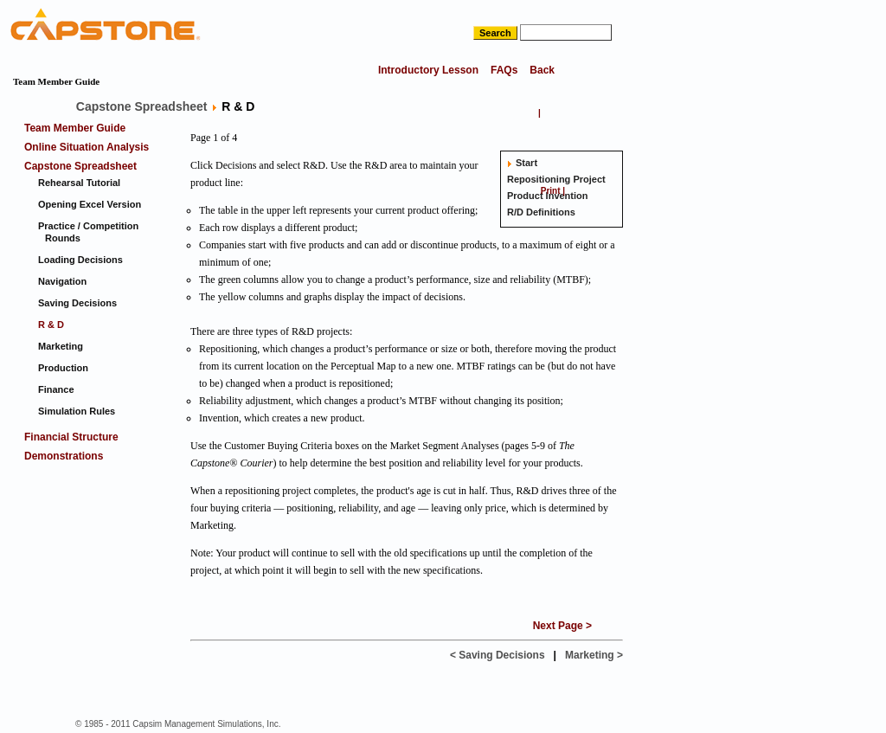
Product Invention (547, 195)
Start (526, 163)
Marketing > (594, 655)
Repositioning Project (556, 179)
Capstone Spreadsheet (142, 106)
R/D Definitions (541, 212)
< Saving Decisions (497, 655)
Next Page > (562, 626)
